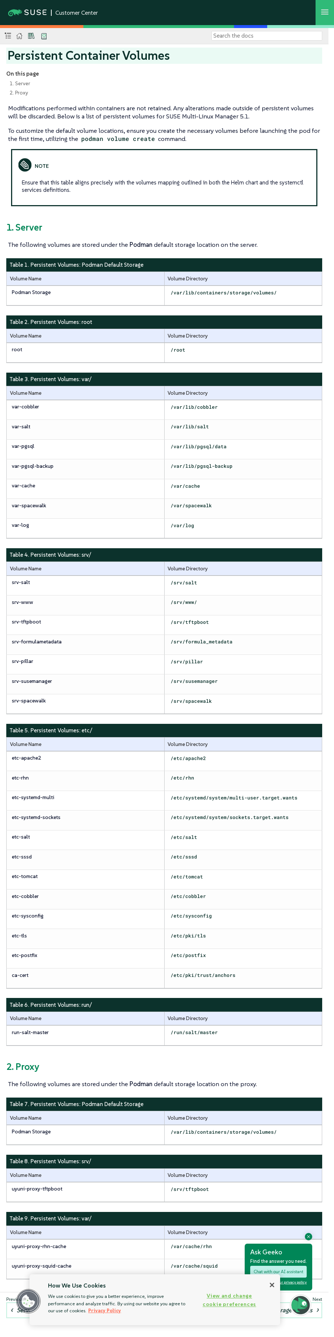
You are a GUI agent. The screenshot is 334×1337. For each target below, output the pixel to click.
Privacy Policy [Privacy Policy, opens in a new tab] (104, 1310)
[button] (28, 1301)
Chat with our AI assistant (278, 1271)
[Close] (272, 1285)
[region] (155, 1299)
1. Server (20, 83)
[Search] (266, 36)
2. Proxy (19, 92)
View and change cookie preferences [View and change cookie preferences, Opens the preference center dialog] (229, 1299)
